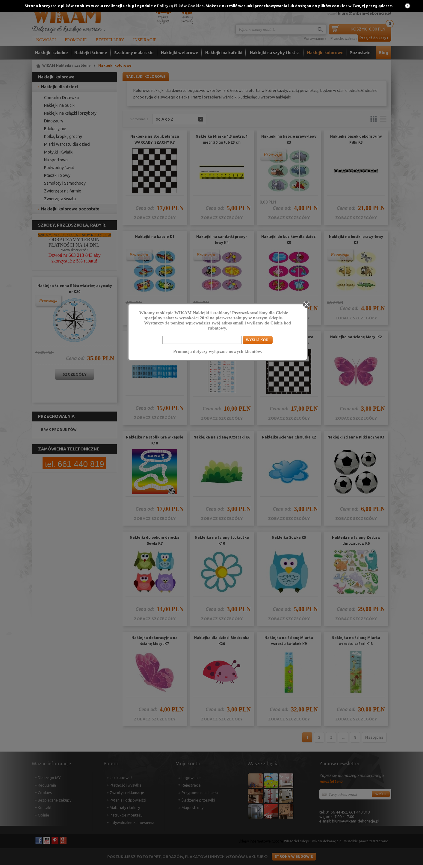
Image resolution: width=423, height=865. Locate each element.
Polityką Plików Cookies (180, 6)
